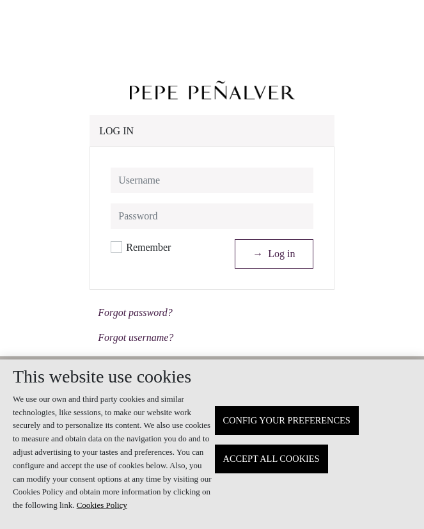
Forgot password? (135, 312)
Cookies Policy (102, 505)
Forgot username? (135, 337)
